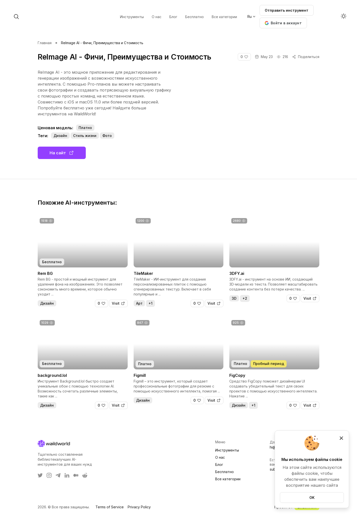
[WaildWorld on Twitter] (40, 475)
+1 (150, 303)
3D (234, 298)
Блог (219, 464)
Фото (107, 135)
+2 (244, 298)
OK (312, 497)
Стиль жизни (84, 135)
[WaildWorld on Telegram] (58, 475)
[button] (283, 23)
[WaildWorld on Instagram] (49, 475)
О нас (220, 457)
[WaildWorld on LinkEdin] (66, 475)
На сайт (62, 152)
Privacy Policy (139, 507)
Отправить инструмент (286, 10)
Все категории (227, 479)
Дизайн (60, 135)
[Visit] (118, 303)
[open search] (56, 16)
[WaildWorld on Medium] (75, 475)
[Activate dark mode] (343, 17)
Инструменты (227, 450)
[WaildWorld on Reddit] (84, 475)
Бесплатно (224, 472)
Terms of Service (109, 507)
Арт (139, 303)
